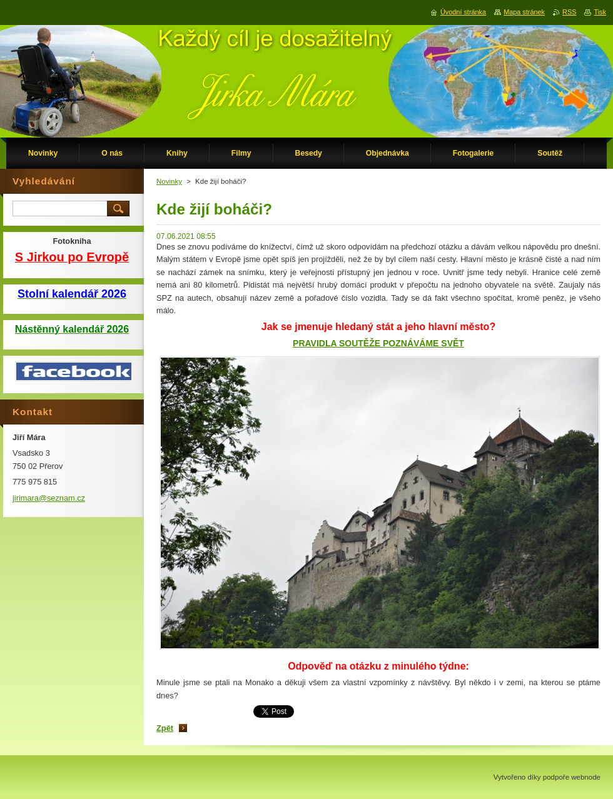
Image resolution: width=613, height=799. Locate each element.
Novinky (169, 181)
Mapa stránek (524, 12)
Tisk (600, 12)
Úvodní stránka (463, 12)
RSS (569, 12)
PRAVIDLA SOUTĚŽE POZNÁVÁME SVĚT (378, 343)
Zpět (164, 728)
